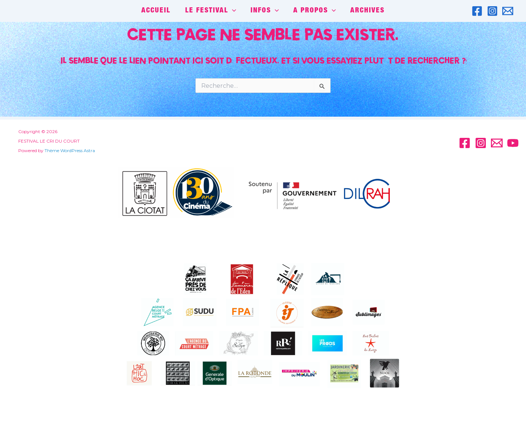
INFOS (265, 11)
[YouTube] (513, 143)
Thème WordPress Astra (67, 150)
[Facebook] (477, 10)
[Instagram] (492, 10)
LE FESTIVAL (211, 11)
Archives (366, 10)
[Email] (507, 10)
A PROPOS (314, 11)
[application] (232, 11)
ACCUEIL (157, 10)
